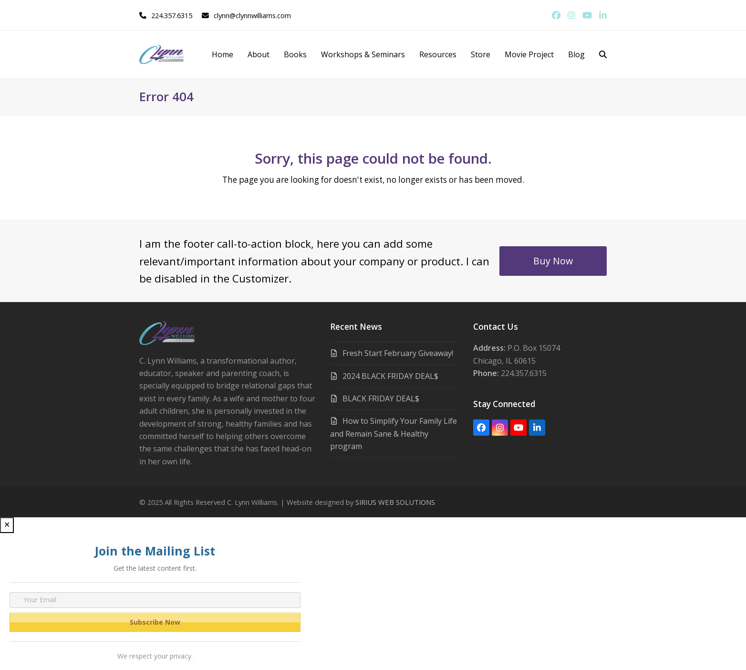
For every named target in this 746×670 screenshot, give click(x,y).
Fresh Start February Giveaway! (397, 353)
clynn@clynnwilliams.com (252, 15)
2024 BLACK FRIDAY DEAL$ (390, 376)
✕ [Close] (7, 525)
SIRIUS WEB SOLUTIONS (395, 502)
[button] (603, 54)
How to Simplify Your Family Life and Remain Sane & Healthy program (393, 433)
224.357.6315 (171, 15)
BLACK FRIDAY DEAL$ (380, 398)
